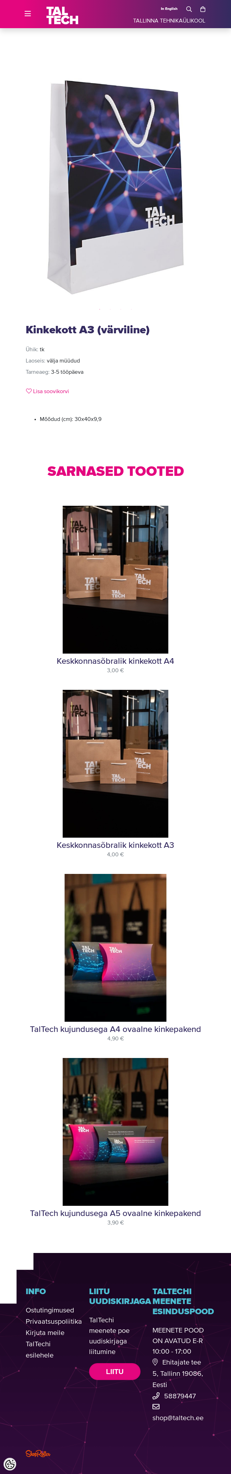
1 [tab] (99, 309)
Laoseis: (35, 361)
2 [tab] (110, 309)
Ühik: (32, 350)
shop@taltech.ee (178, 1418)
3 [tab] (120, 309)
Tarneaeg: (38, 372)
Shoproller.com (38, 1453)
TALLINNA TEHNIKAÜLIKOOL (169, 21)
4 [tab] (131, 309)
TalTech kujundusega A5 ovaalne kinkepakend (115, 1213)
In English (169, 9)
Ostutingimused (50, 1310)
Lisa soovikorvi (47, 391)
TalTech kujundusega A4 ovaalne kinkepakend (115, 1029)
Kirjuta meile (45, 1333)
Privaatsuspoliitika (54, 1321)
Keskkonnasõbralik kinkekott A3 (115, 845)
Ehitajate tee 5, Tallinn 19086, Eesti (177, 1374)
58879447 (180, 1396)
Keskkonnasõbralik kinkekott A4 (115, 661)
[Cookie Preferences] (10, 1464)
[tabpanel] (115, 187)
